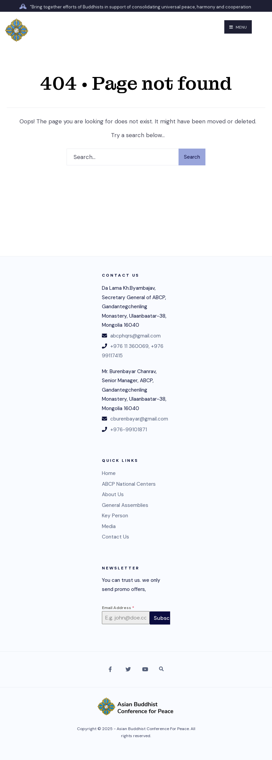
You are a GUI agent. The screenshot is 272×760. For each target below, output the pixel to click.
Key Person (115, 515)
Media (109, 526)
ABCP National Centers (129, 484)
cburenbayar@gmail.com (139, 418)
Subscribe (167, 618)
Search (192, 157)
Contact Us (115, 536)
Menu (238, 27)
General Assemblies (125, 505)
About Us (113, 494)
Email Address (118, 607)
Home (109, 473)
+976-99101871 (128, 429)
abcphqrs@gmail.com (135, 335)
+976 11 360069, (130, 346)
